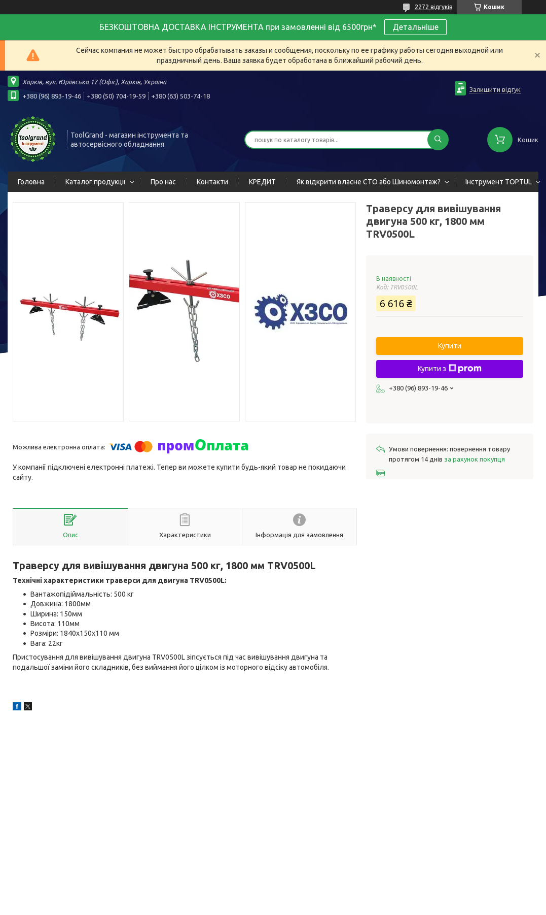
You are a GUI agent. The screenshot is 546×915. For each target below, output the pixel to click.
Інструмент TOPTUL (498, 181)
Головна (31, 181)
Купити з (450, 368)
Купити (449, 346)
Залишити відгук (495, 89)
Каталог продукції (95, 181)
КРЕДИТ (262, 181)
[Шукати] (438, 139)
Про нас (163, 181)
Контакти (212, 181)
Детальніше (415, 26)
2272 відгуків (433, 7)
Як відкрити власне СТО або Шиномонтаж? (369, 181)
